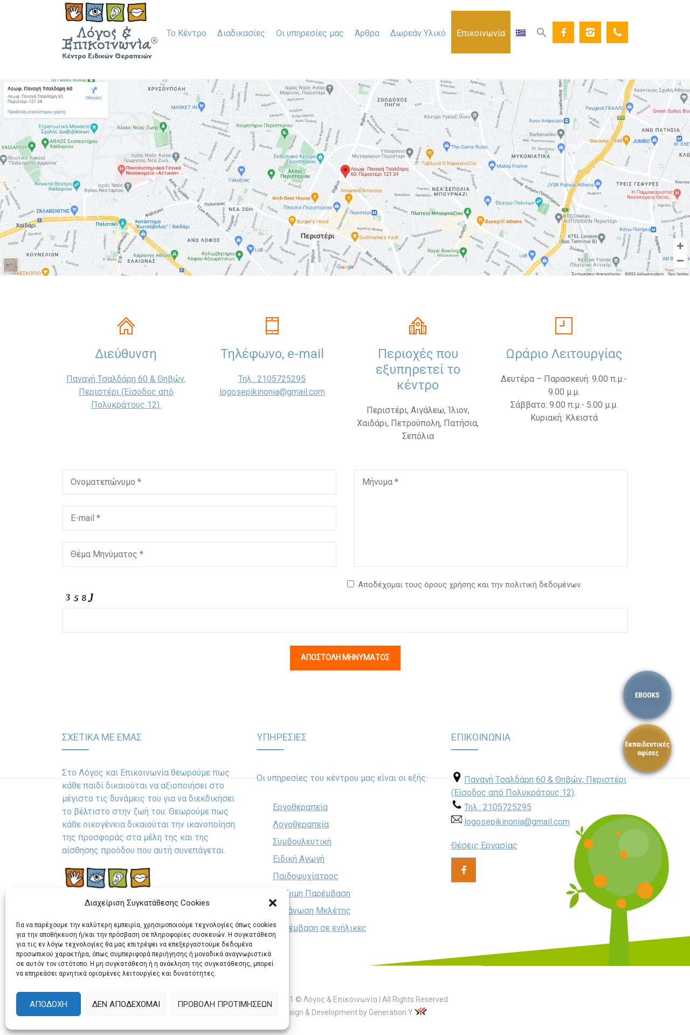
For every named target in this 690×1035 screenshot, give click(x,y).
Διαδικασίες (241, 33)
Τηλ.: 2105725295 (272, 379)
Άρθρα (367, 33)
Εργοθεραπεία (300, 807)
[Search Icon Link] (542, 32)
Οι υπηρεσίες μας (310, 33)
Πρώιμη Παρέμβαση (311, 893)
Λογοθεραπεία (301, 824)
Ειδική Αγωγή (299, 859)
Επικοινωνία (481, 33)
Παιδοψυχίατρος (306, 876)
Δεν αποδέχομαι (126, 1004)
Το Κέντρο (186, 33)
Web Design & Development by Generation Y (338, 1012)
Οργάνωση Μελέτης (312, 911)
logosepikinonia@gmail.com (272, 392)
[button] (272, 902)
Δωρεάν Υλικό (418, 33)
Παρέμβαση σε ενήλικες (320, 928)
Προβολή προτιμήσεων (224, 1004)
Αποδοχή (48, 1004)
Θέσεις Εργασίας (484, 845)
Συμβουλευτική (302, 842)
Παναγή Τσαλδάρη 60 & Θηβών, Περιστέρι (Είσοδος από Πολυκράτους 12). (126, 392)
